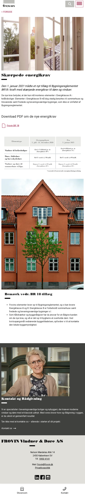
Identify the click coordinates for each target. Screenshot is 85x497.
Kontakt (64, 490)
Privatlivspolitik (42, 467)
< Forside (6, 12)
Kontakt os (6, 428)
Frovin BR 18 (13, 125)
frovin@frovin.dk (45, 464)
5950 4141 (44, 459)
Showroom (22, 490)
